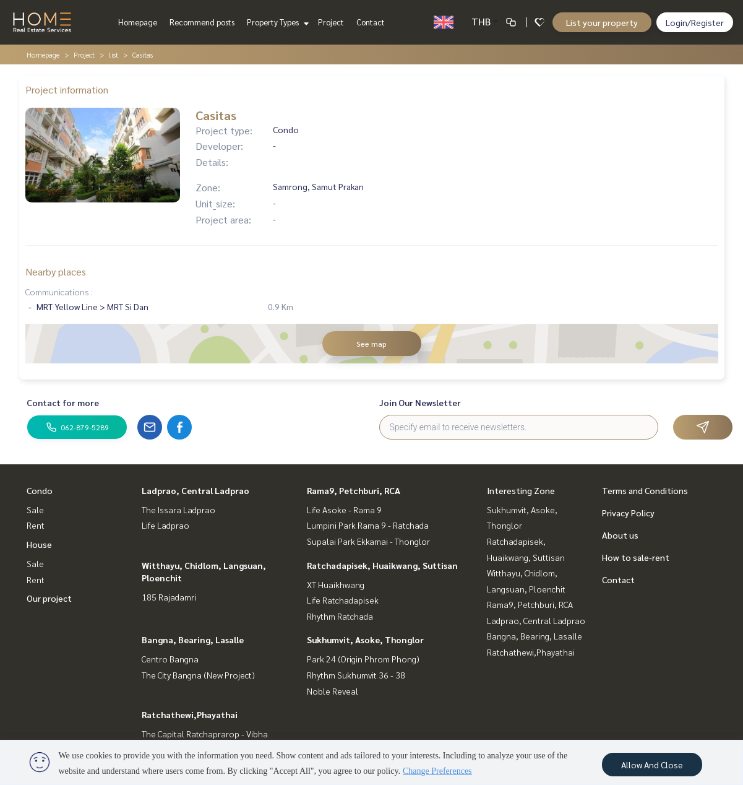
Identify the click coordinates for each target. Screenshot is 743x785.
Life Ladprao (165, 525)
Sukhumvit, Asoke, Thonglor (365, 639)
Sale (35, 509)
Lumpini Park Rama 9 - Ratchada (368, 525)
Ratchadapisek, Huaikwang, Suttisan (382, 565)
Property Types (276, 22)
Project (331, 22)
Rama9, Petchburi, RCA (353, 490)
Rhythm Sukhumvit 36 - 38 (356, 674)
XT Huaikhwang (335, 584)
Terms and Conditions (645, 490)
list (113, 54)
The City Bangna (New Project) (198, 674)
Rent (36, 525)
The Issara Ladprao (178, 509)
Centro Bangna (170, 658)
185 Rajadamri (169, 596)
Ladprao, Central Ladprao (195, 490)
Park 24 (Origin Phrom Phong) (363, 658)
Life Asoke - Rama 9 (344, 509)
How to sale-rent (635, 557)
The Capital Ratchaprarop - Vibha (205, 733)
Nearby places (55, 271)
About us (620, 534)
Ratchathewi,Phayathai (190, 714)
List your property (602, 22)
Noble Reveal (332, 690)
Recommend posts (202, 22)
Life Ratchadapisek (343, 599)
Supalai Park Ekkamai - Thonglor (368, 541)
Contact (370, 22)
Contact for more (63, 402)
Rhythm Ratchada (340, 616)
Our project (49, 598)
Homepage (137, 22)
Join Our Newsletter (420, 402)
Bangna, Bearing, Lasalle (193, 639)
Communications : (59, 291)
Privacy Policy (628, 512)
